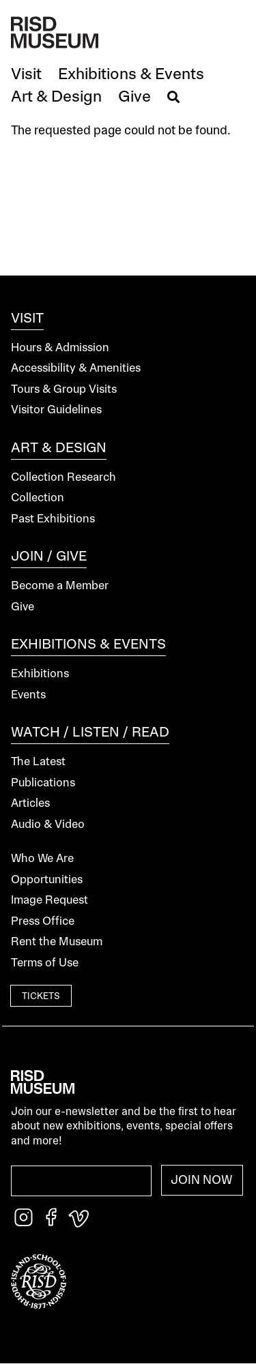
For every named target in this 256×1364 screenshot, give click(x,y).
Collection (37, 498)
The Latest (38, 762)
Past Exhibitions (53, 519)
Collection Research (63, 478)
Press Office (42, 922)
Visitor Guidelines (56, 410)
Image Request (49, 900)
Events (28, 695)
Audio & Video (48, 825)
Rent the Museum (56, 942)
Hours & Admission (60, 348)
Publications (43, 783)
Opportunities (47, 880)
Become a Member (60, 586)
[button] (26, 75)
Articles (30, 804)
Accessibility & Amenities (76, 369)
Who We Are (42, 859)
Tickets (41, 996)
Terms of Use (45, 963)
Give (22, 607)
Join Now (202, 1180)
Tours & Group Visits (64, 390)
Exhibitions (40, 674)
